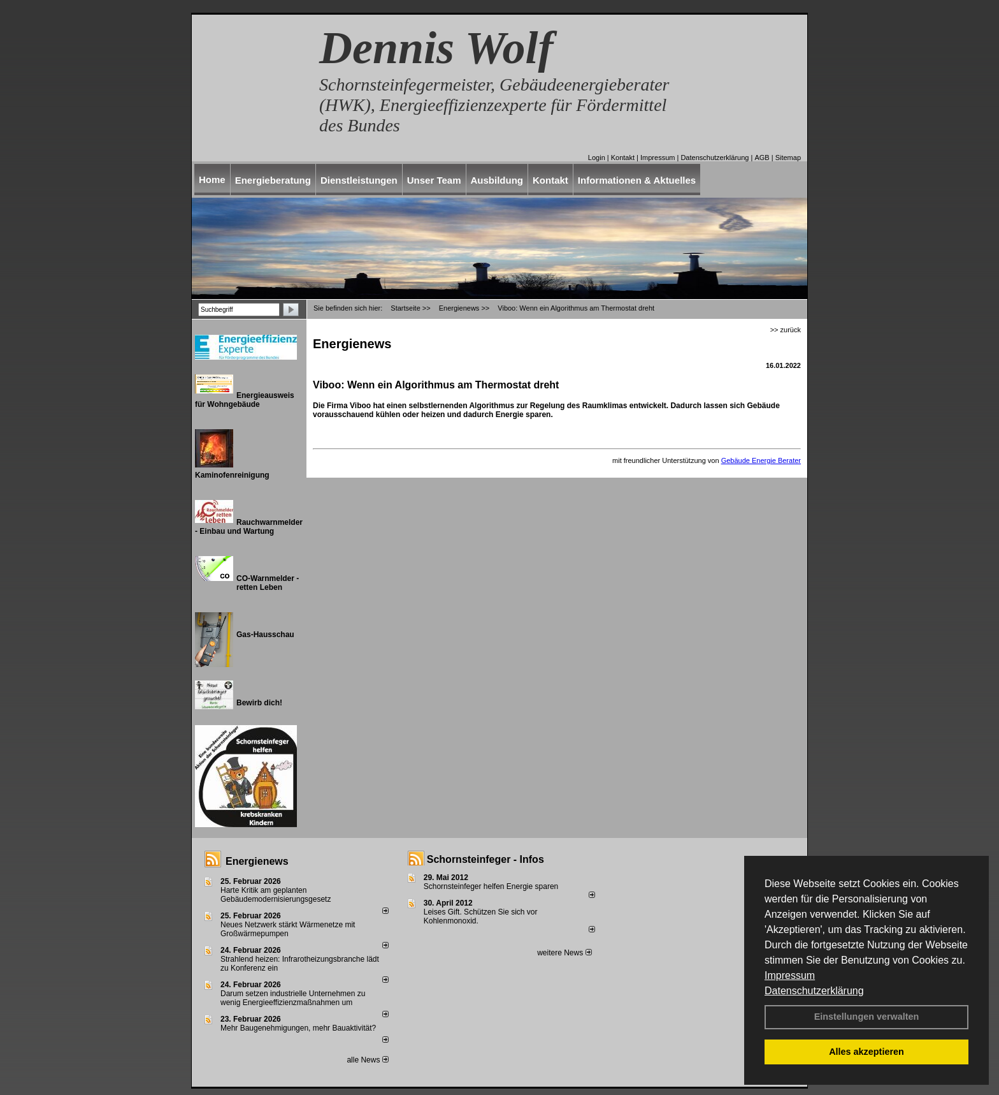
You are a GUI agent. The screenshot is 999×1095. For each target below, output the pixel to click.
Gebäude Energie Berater (761, 460)
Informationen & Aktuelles (637, 180)
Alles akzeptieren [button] (866, 1052)
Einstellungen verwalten (866, 1016)
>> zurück (785, 330)
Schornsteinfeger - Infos (485, 859)
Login (596, 157)
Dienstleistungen (359, 180)
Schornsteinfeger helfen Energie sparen (491, 886)
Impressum (790, 975)
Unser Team (434, 180)
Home (212, 179)
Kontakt (623, 157)
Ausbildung (497, 180)
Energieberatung (273, 180)
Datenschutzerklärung (814, 990)
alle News (367, 1059)
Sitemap (788, 157)
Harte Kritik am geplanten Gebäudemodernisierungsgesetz (275, 895)
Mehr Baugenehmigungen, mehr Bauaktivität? (298, 1028)
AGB (761, 157)
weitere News (564, 952)
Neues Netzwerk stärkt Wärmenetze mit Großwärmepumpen (287, 929)
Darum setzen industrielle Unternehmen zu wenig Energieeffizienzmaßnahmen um (292, 998)
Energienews (257, 861)
